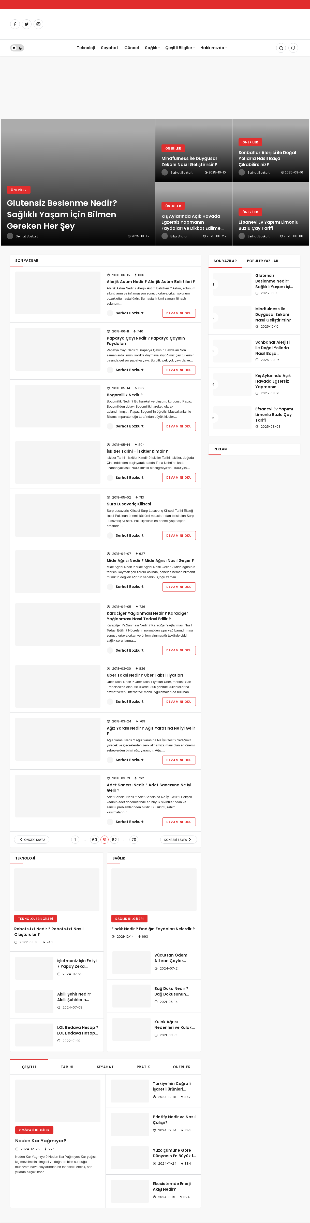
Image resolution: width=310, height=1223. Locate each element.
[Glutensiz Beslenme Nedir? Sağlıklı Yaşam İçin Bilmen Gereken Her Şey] (78, 182)
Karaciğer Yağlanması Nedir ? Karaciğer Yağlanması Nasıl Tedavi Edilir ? (147, 616)
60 (94, 839)
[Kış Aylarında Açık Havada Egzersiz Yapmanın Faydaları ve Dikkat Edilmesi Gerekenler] (193, 214)
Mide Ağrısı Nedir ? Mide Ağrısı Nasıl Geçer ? (150, 560)
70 (133, 839)
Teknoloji (86, 47)
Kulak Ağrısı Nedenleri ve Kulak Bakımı (173, 1027)
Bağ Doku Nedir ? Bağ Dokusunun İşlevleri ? (171, 994)
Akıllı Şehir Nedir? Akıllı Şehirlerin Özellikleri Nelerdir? (76, 999)
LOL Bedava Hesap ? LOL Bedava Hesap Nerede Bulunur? (77, 1033)
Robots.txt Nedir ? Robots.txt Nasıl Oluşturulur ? (48, 931)
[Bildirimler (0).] (293, 48)
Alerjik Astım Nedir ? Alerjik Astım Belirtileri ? (151, 281)
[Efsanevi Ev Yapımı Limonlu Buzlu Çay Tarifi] (270, 214)
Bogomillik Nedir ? (125, 394)
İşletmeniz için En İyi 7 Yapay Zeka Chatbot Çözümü (77, 966)
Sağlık (151, 47)
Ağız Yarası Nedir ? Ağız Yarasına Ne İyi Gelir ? (151, 730)
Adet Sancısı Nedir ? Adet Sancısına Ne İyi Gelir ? (149, 787)
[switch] (17, 47)
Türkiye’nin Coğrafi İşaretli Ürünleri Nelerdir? (172, 1089)
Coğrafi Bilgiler (34, 1130)
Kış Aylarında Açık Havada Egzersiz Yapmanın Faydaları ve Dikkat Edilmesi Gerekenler (274, 389)
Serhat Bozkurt (130, 313)
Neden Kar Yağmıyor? (40, 1141)
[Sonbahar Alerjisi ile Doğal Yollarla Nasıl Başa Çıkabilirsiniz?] (270, 150)
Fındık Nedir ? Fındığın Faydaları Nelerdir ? (153, 929)
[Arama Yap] (281, 48)
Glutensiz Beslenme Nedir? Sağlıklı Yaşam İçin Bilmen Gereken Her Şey (274, 286)
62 (114, 839)
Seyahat (109, 47)
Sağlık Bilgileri (129, 919)
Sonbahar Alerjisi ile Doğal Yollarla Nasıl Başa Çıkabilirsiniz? (272, 350)
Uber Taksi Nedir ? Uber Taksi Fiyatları (145, 675)
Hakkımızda (212, 47)
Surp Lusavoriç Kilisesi (129, 504)
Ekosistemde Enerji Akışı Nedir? (172, 1186)
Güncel (131, 47)
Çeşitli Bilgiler (178, 47)
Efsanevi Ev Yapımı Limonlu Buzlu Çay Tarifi (274, 414)
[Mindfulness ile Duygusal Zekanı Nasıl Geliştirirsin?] (193, 150)
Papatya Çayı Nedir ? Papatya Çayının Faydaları (146, 340)
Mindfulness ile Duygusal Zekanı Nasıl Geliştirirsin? (273, 314)
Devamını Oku (178, 313)
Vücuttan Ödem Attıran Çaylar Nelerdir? (170, 960)
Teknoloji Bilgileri (35, 919)
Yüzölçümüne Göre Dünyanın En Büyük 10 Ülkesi (174, 1156)
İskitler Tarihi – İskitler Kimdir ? (137, 451)
